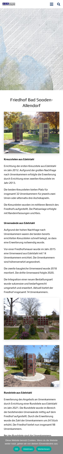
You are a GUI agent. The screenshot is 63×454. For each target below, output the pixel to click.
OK (16, 449)
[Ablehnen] (58, 445)
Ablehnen (28, 449)
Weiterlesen (44, 449)
